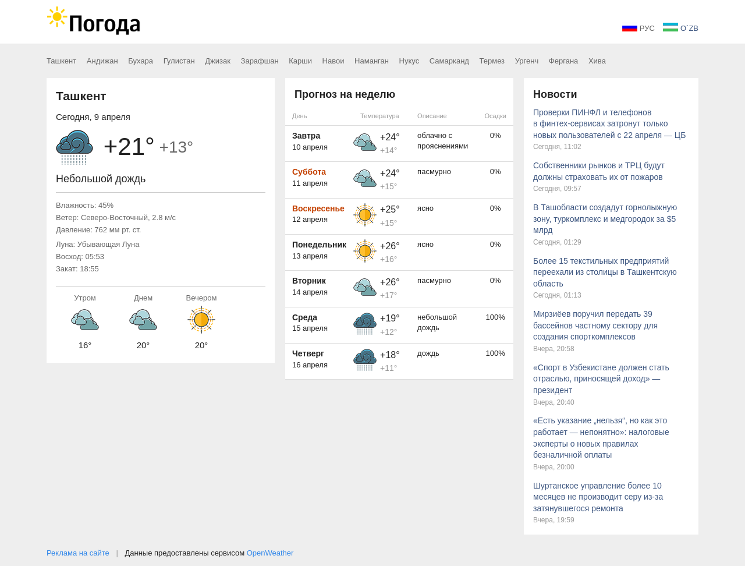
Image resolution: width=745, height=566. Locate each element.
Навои (333, 60)
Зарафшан (260, 60)
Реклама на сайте (78, 553)
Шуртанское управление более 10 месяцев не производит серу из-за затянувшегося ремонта (598, 497)
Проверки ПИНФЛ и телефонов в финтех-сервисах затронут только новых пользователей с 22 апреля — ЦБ (609, 124)
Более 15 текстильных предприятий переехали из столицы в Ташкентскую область (605, 272)
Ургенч (527, 60)
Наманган (371, 60)
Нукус (409, 60)
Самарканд (449, 60)
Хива (597, 60)
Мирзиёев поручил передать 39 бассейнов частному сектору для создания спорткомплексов (595, 325)
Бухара (140, 60)
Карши (300, 60)
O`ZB (680, 28)
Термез (492, 60)
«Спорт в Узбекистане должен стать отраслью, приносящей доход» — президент (601, 379)
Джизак (217, 60)
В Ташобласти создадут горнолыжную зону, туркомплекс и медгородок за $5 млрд (605, 219)
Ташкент (61, 60)
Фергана (563, 60)
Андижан (102, 60)
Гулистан (179, 60)
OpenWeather (270, 553)
